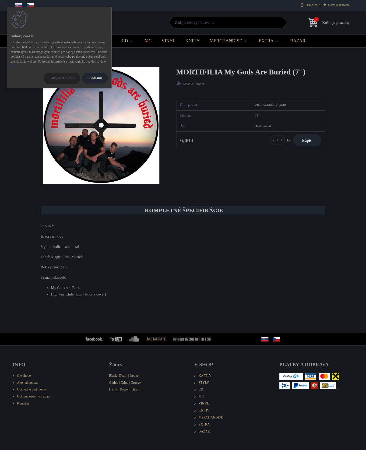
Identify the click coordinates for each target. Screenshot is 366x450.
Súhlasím (95, 78)
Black (113, 375)
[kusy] (277, 140)
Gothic (113, 382)
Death (123, 375)
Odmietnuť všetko (62, 78)
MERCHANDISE (226, 40)
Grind (124, 382)
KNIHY (192, 40)
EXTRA (266, 40)
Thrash (136, 389)
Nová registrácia (338, 5)
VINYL (169, 40)
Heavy (113, 389)
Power (124, 389)
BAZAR (297, 40)
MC (148, 40)
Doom (134, 375)
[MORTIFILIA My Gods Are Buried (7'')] (101, 125)
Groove (136, 382)
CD (125, 40)
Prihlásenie (312, 5)
